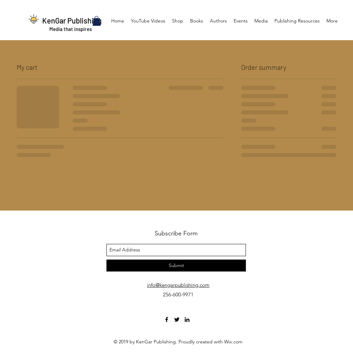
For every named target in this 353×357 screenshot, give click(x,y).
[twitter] (176, 319)
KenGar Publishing (72, 20)
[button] (97, 21)
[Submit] (176, 265)
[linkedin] (187, 319)
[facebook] (166, 319)
